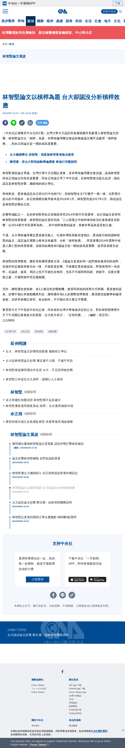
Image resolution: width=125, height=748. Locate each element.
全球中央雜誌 (75, 696)
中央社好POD (75, 714)
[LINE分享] (13, 123)
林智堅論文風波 (24, 434)
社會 (98, 21)
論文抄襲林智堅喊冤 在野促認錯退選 (36, 458)
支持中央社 (109, 11)
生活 (88, 21)
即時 (21, 21)
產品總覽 (73, 726)
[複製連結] (22, 123)
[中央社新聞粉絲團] (62, 672)
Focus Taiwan (38, 685)
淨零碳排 (73, 703)
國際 (40, 21)
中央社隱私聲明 (99, 731)
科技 (78, 21)
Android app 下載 (77, 689)
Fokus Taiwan (38, 692)
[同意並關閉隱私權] (123, 730)
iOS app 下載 (75, 685)
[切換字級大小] (30, 123)
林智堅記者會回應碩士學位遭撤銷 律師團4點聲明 (44, 517)
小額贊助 (38, 579)
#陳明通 (52, 331)
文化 (117, 21)
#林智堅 (39, 331)
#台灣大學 (10, 331)
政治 (30, 21)
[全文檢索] (121, 12)
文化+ (71, 700)
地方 (107, 21)
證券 (69, 21)
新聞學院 (73, 707)
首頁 (4, 44)
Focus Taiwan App (78, 692)
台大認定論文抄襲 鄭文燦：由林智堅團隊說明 (42, 502)
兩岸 (50, 21)
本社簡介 (36, 726)
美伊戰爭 (8, 21)
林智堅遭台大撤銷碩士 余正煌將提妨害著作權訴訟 (45, 473)
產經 (59, 21)
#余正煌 (25, 331)
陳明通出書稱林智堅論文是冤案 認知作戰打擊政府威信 (48, 443)
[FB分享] (5, 123)
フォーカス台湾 (39, 689)
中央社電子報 (75, 710)
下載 (117, 3)
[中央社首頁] (62, 11)
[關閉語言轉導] (123, 740)
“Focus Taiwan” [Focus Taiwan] (38, 744)
